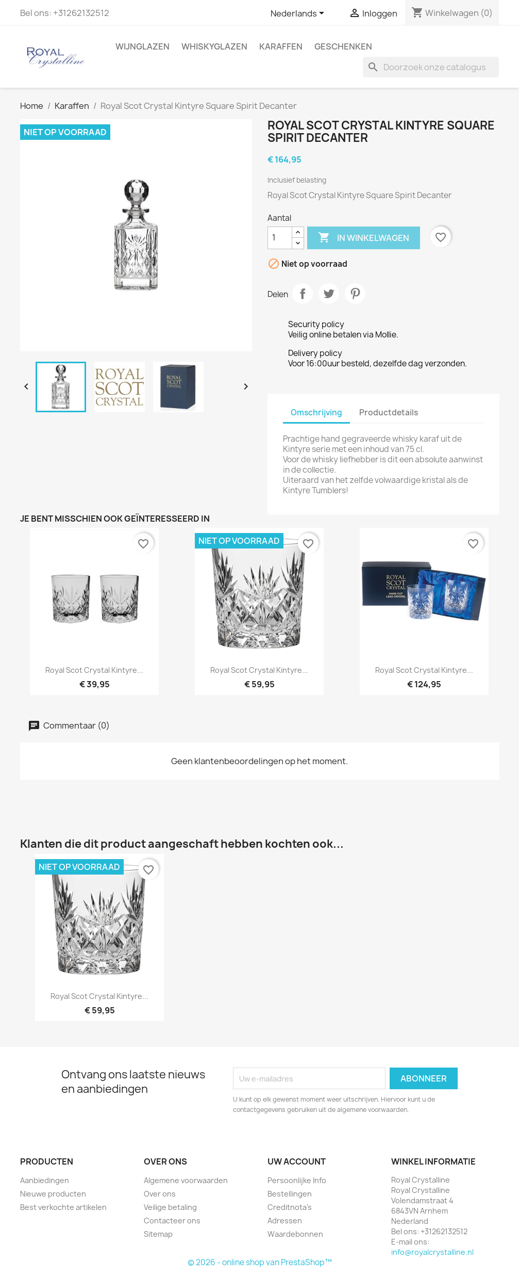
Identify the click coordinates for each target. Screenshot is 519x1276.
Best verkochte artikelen (63, 1207)
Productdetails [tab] (388, 412)
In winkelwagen (363, 238)
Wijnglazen (142, 46)
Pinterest (355, 293)
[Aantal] (279, 238)
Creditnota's (289, 1207)
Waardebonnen (295, 1234)
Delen (302, 293)
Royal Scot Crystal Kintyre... (94, 670)
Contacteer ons (172, 1220)
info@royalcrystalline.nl (432, 1252)
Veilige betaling (170, 1207)
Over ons (160, 1194)
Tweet (329, 293)
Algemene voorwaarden (186, 1180)
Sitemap (158, 1234)
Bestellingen (289, 1194)
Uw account (296, 1161)
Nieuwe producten (53, 1194)
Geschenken (343, 46)
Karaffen (281, 46)
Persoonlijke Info (296, 1180)
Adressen (284, 1220)
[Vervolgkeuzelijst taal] (299, 14)
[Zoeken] (431, 67)
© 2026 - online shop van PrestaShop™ (260, 1262)
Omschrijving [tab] (316, 412)
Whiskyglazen (214, 46)
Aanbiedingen (44, 1180)
